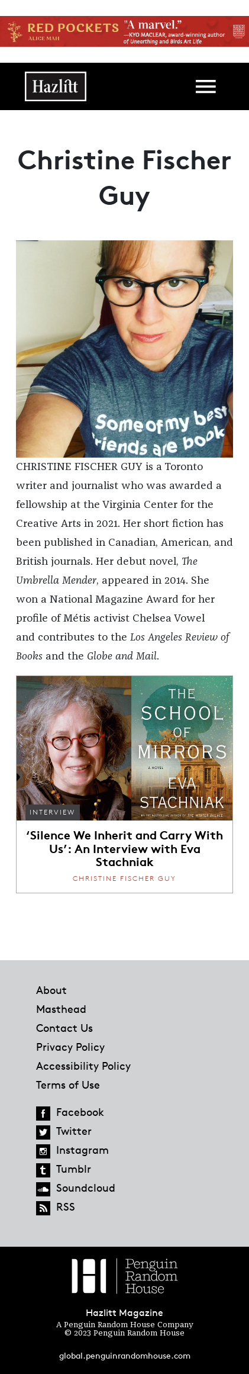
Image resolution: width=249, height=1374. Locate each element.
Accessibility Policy (83, 1065)
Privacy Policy (70, 1046)
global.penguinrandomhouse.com (124, 1355)
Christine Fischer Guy (124, 878)
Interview (52, 811)
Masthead (61, 1008)
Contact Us (64, 1027)
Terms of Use (68, 1084)
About (51, 989)
